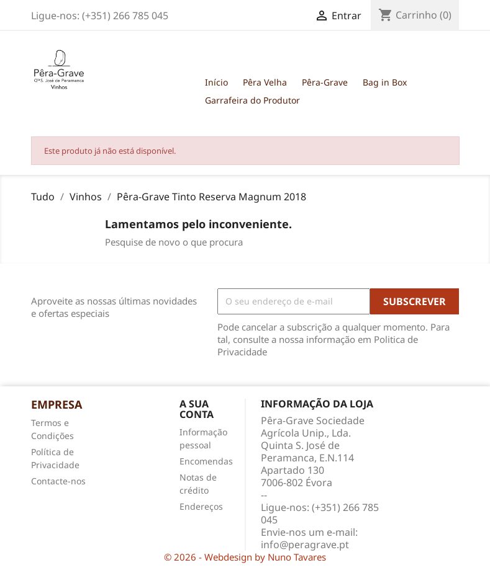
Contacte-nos (58, 481)
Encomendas (206, 461)
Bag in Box (385, 82)
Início (216, 82)
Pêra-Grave (325, 82)
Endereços (201, 506)
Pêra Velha (265, 82)
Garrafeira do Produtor (252, 100)
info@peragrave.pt (305, 544)
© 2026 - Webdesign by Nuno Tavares (245, 557)
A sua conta (196, 409)
